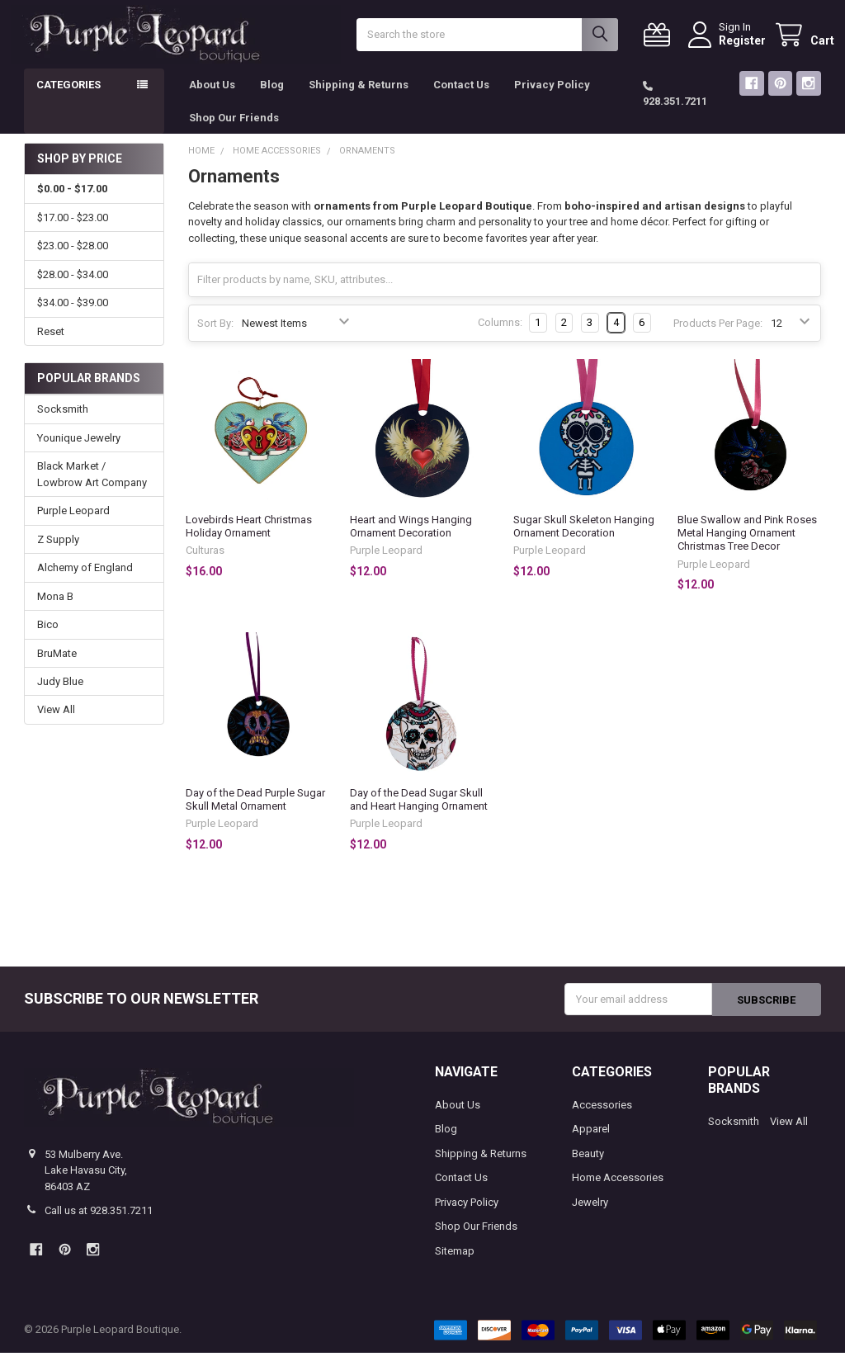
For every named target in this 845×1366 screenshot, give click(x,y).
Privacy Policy (552, 98)
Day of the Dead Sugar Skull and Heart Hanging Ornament (419, 812)
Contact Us (461, 98)
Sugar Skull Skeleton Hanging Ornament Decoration (583, 540)
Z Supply (58, 553)
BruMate (57, 666)
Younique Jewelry (78, 452)
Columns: (500, 336)
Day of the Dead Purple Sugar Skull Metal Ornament (255, 812)
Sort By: (215, 337)
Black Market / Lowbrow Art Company (92, 488)
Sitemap (454, 1264)
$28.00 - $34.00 (72, 288)
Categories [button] (68, 98)
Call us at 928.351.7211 (99, 1224)
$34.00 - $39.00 (72, 316)
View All (56, 723)
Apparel (591, 1143)
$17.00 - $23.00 (72, 231)
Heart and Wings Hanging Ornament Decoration (411, 540)
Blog (272, 98)
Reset (50, 345)
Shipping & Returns (358, 98)
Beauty (588, 1166)
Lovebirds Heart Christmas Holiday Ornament (249, 540)
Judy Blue (60, 695)
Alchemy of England (85, 581)
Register (729, 47)
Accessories (602, 1118)
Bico (48, 638)
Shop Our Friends (234, 131)
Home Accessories (617, 1191)
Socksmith (62, 423)
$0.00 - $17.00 (72, 202)
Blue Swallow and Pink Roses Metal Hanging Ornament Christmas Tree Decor (747, 547)
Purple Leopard (73, 524)
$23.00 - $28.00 (72, 259)
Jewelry (590, 1215)
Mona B (55, 609)
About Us (212, 98)
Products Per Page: (717, 337)
